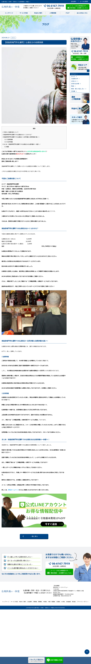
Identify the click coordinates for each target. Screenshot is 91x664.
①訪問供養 (8, 139)
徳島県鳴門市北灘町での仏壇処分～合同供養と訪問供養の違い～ (21, 137)
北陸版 (58, 601)
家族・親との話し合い (78, 89)
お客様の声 (74, 79)
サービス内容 (24, 13)
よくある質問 (84, 1)
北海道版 (68, 601)
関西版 (40, 601)
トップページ (9, 13)
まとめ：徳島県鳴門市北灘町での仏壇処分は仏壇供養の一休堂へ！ (22, 144)
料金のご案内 (38, 13)
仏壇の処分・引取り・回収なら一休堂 (43, 608)
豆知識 (73, 91)
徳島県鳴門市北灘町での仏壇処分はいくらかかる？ (17, 134)
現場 (72, 86)
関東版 (35, 601)
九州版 (63, 601)
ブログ (67, 13)
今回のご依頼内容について (10, 132)
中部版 (45, 601)
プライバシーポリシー (83, 601)
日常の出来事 (75, 83)
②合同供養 (8, 142)
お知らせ (74, 81)
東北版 (74, 601)
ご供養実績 (52, 13)
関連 (6, 147)
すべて (73, 76)
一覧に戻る (34, 536)
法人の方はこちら (82, 13)
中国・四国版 (51, 601)
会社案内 (73, 1)
